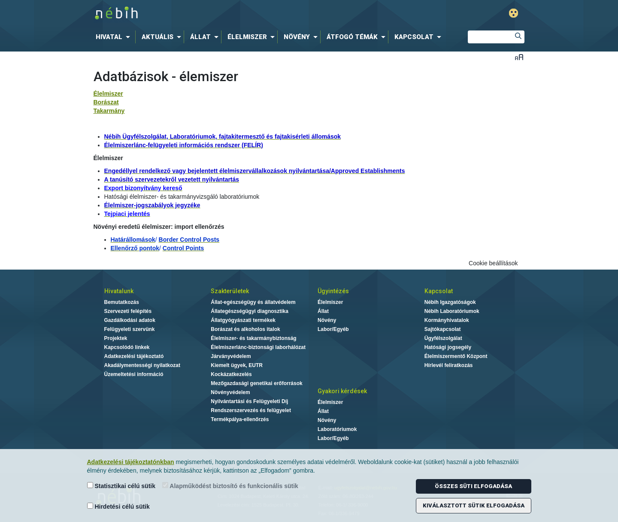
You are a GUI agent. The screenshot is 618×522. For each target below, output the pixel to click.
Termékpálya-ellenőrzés (240, 419)
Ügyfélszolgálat (443, 338)
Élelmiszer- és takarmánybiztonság (253, 338)
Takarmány (109, 110)
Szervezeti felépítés (128, 311)
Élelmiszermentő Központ (456, 356)
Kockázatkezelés (231, 374)
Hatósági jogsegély (447, 347)
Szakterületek (230, 291)
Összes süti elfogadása (473, 486)
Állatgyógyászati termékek (243, 320)
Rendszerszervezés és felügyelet (251, 410)
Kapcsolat (438, 291)
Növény (327, 320)
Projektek (115, 338)
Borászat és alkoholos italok (245, 329)
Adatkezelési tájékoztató (134, 356)
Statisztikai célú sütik (121, 485)
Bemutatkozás (121, 302)
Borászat (106, 102)
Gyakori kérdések (342, 391)
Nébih (218, 13)
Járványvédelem (231, 356)
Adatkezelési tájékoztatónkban (130, 461)
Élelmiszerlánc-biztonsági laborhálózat (258, 347)
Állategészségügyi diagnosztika (249, 311)
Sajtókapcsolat (442, 329)
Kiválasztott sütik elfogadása (473, 505)
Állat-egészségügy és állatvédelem (253, 302)
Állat (323, 311)
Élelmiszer (108, 93)
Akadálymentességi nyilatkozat (142, 365)
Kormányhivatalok (446, 320)
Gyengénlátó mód (513, 13)
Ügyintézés (333, 291)
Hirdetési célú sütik (118, 506)
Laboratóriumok (337, 429)
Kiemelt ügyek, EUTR (237, 365)
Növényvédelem (230, 392)
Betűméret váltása (519, 57)
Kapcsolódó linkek (127, 347)
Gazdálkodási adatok (129, 320)
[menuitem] (115, 36)
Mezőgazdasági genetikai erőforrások (256, 383)
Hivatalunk (118, 291)
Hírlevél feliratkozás (448, 365)
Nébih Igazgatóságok (450, 302)
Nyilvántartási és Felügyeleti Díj (249, 401)
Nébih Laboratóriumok (451, 311)
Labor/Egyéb (333, 329)
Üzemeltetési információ (134, 374)
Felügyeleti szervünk (129, 329)
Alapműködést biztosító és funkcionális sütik (230, 485)
